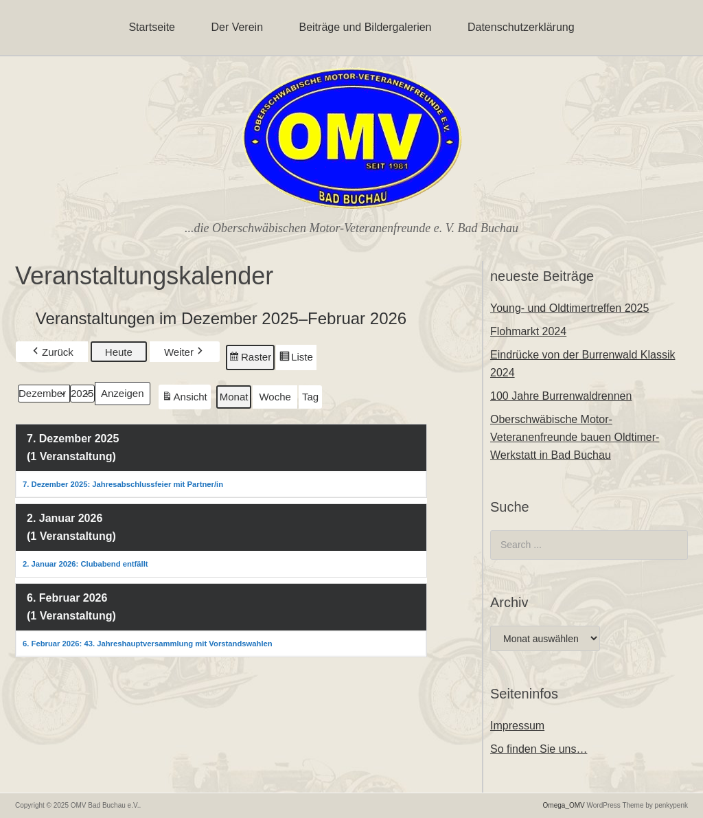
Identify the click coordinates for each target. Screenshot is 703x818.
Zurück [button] (51, 352)
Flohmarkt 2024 (528, 331)
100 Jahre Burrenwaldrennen (561, 396)
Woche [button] (274, 396)
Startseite (151, 27)
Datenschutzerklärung (521, 27)
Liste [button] (296, 359)
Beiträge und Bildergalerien (365, 27)
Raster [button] (250, 359)
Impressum (517, 725)
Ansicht (186, 398)
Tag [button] (310, 396)
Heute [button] (118, 352)
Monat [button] (234, 396)
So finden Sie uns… (538, 749)
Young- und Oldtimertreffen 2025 (569, 308)
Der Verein (237, 27)
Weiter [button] (184, 352)
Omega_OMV (564, 805)
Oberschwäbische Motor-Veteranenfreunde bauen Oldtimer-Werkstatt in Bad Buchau (574, 437)
